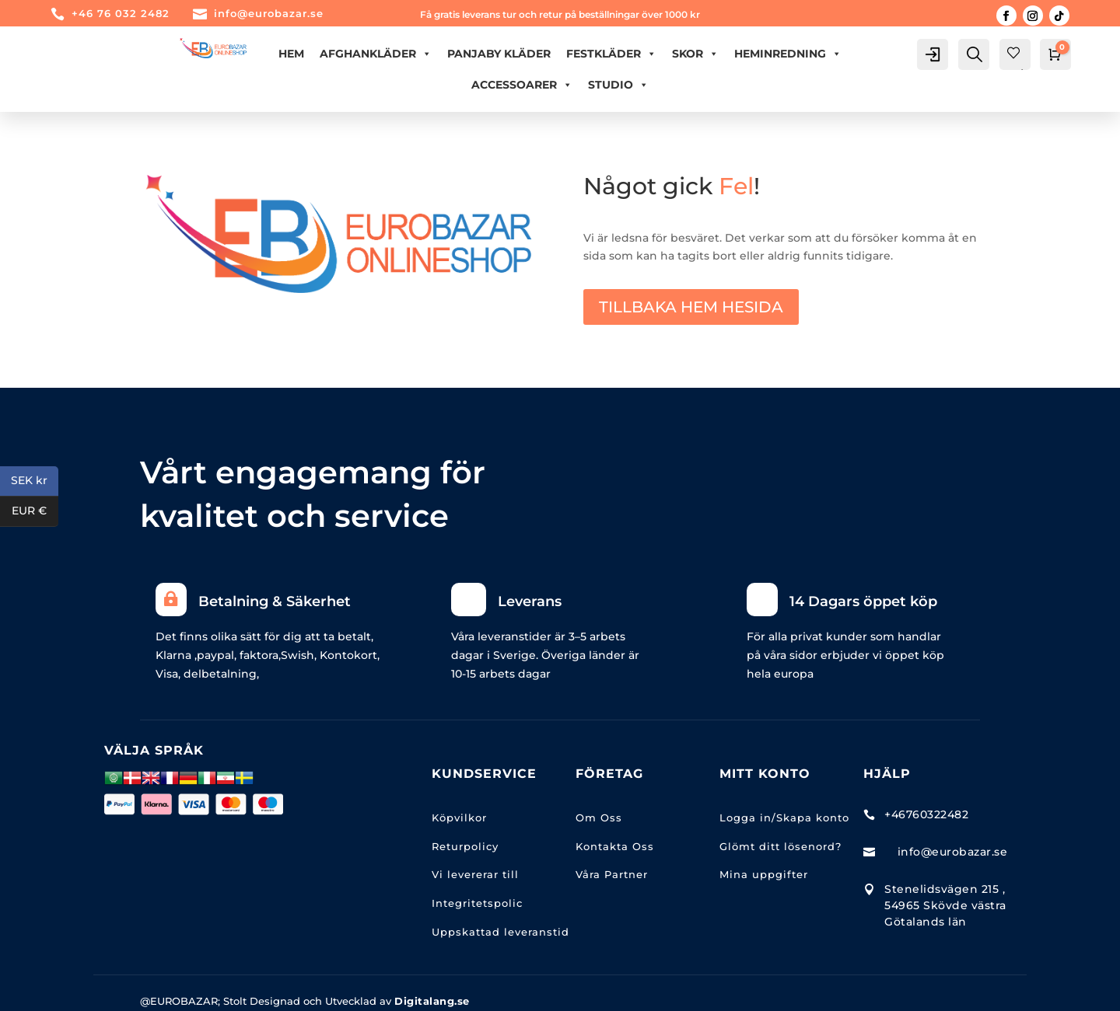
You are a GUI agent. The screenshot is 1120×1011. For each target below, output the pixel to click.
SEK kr (34, 481)
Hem (291, 54)
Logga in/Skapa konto (784, 817)
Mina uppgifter (763, 874)
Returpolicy (465, 846)
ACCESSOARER (521, 84)
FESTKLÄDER (611, 53)
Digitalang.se (432, 1001)
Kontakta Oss (615, 846)
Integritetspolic (477, 903)
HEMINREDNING (788, 53)
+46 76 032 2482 (121, 13)
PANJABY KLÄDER (499, 54)
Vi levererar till (475, 874)
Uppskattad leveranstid (500, 932)
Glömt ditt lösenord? (780, 846)
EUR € (35, 512)
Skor (695, 53)
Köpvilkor (459, 817)
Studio (618, 84)
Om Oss (599, 817)
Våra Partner (612, 874)
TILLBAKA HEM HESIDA (691, 307)
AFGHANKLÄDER (376, 53)
